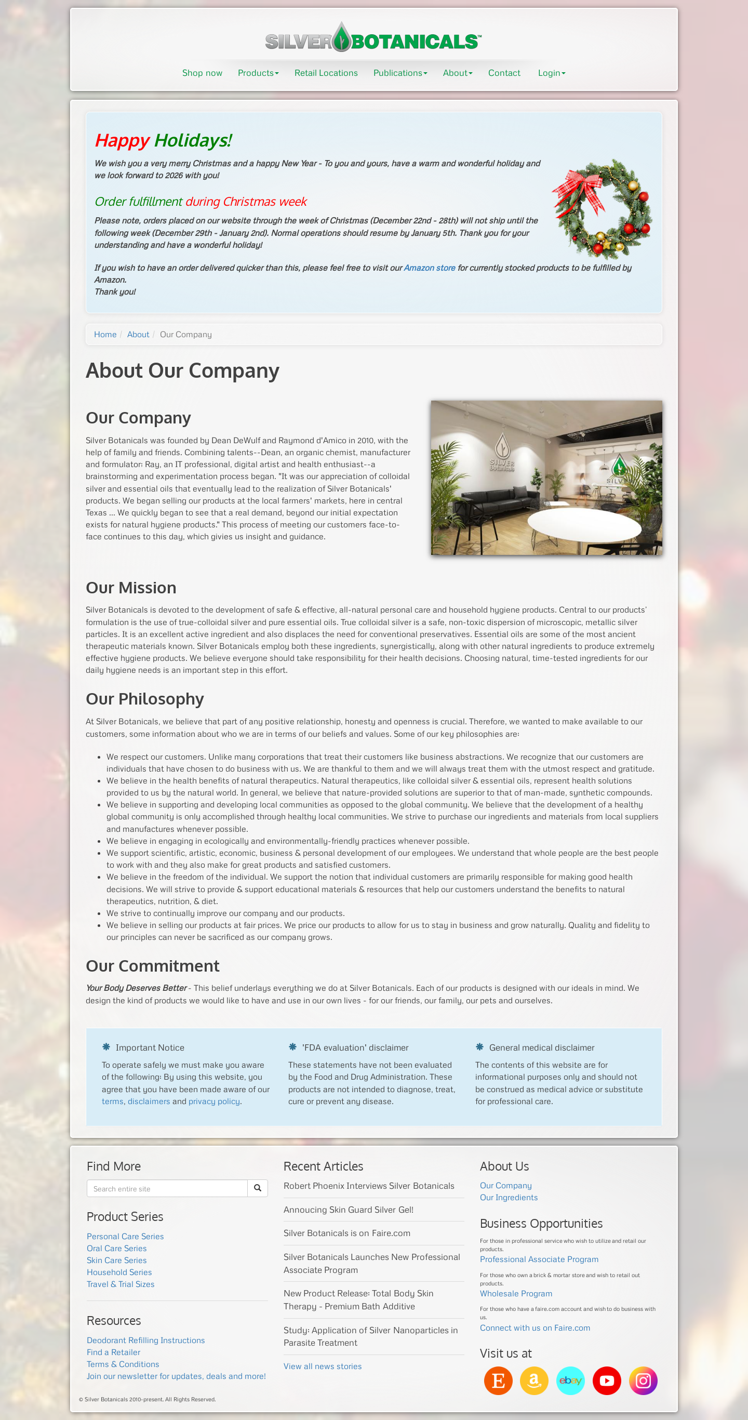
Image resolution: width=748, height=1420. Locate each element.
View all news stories (323, 1366)
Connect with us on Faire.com (535, 1327)
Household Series (119, 1272)
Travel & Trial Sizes (121, 1284)
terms (113, 1101)
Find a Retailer (113, 1352)
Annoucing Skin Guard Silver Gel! (348, 1209)
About (458, 72)
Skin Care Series (117, 1260)
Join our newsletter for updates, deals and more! (176, 1376)
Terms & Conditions (123, 1364)
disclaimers (149, 1101)
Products (258, 72)
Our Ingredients (509, 1197)
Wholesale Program (516, 1293)
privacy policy (214, 1101)
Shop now (202, 72)
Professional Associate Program (539, 1259)
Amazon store (429, 267)
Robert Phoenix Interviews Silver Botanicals (369, 1185)
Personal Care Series (125, 1236)
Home (105, 334)
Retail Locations (326, 72)
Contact (504, 72)
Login (552, 72)
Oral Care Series (117, 1248)
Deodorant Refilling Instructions (146, 1340)
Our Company (506, 1185)
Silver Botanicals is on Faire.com (347, 1232)
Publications (400, 72)
